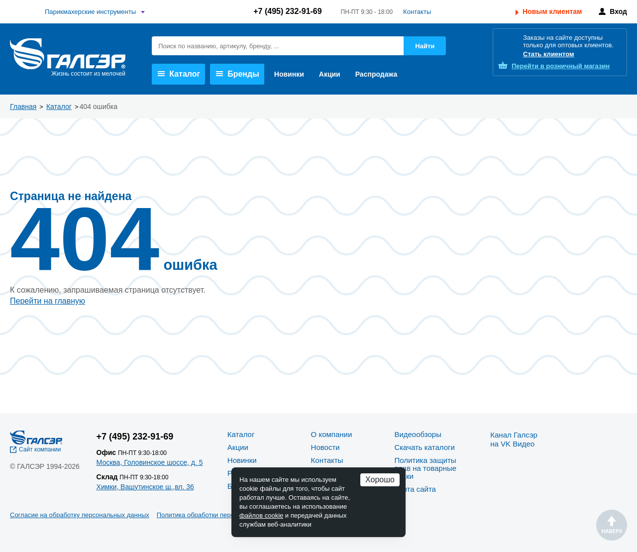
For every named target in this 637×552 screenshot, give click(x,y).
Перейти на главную (47, 301)
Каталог (179, 74)
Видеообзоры (417, 434)
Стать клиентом (548, 54)
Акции (329, 74)
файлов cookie (261, 515)
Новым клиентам (552, 11)
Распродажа (376, 74)
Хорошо (380, 479)
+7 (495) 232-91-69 (287, 11)
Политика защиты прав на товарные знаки (425, 468)
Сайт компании (40, 449)
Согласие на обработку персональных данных (79, 515)
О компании (331, 434)
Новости (325, 447)
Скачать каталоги (424, 447)
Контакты (417, 11)
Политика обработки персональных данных (222, 515)
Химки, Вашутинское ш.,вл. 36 (145, 487)
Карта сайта (415, 489)
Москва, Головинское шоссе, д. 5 (150, 462)
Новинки (289, 74)
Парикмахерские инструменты (90, 11)
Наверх (611, 525)
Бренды (237, 74)
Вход (618, 11)
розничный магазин (561, 66)
